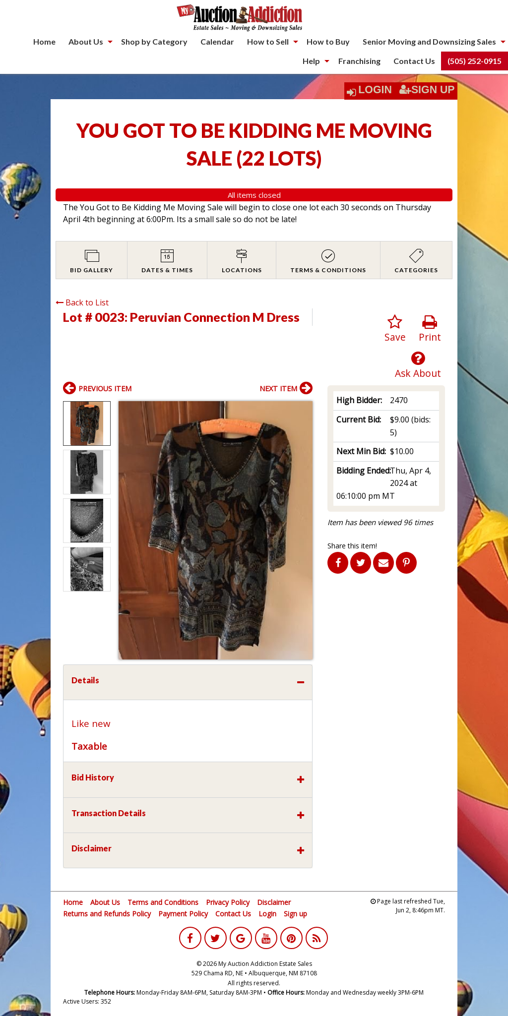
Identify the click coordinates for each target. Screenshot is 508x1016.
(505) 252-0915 (474, 60)
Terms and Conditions (162, 902)
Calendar (217, 41)
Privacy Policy (228, 902)
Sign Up (427, 90)
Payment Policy (183, 913)
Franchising (359, 60)
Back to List (82, 302)
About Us (85, 41)
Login (375, 90)
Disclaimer (274, 902)
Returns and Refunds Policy (107, 913)
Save (395, 329)
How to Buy (328, 41)
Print (430, 329)
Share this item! (352, 545)
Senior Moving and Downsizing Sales (429, 41)
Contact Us (414, 60)
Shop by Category (154, 41)
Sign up (295, 913)
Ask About (418, 365)
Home (44, 41)
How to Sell (268, 41)
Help (311, 60)
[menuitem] (44, 41)
